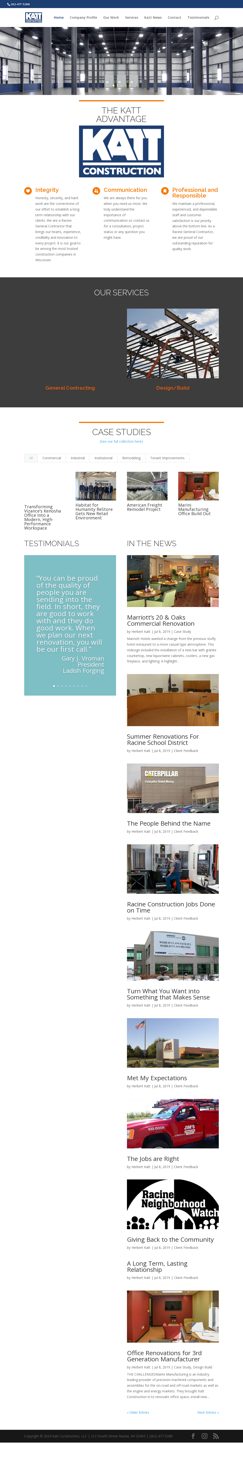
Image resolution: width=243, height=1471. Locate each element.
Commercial (51, 458)
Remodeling (131, 458)
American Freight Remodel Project (144, 507)
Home (59, 18)
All (31, 458)
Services (131, 18)
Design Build (202, 1367)
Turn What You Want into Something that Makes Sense (168, 994)
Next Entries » (208, 1412)
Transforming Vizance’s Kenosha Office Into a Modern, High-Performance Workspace (42, 517)
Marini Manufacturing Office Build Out (194, 509)
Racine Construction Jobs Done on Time (171, 907)
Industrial (78, 458)
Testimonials (198, 18)
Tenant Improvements (167, 458)
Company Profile (83, 18)
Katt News (153, 18)
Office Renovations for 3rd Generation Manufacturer (164, 1356)
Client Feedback (186, 750)
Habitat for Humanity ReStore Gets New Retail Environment (94, 511)
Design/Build (172, 388)
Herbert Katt (140, 631)
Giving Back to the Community (170, 1239)
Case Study (182, 631)
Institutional (103, 458)
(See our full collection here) (121, 441)
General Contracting (70, 388)
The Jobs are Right (153, 1158)
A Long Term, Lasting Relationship (157, 1266)
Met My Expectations (157, 1078)
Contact (174, 18)
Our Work (111, 18)
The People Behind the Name (168, 823)
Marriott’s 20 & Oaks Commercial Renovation (161, 620)
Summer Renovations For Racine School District (163, 739)
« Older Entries (138, 1412)
